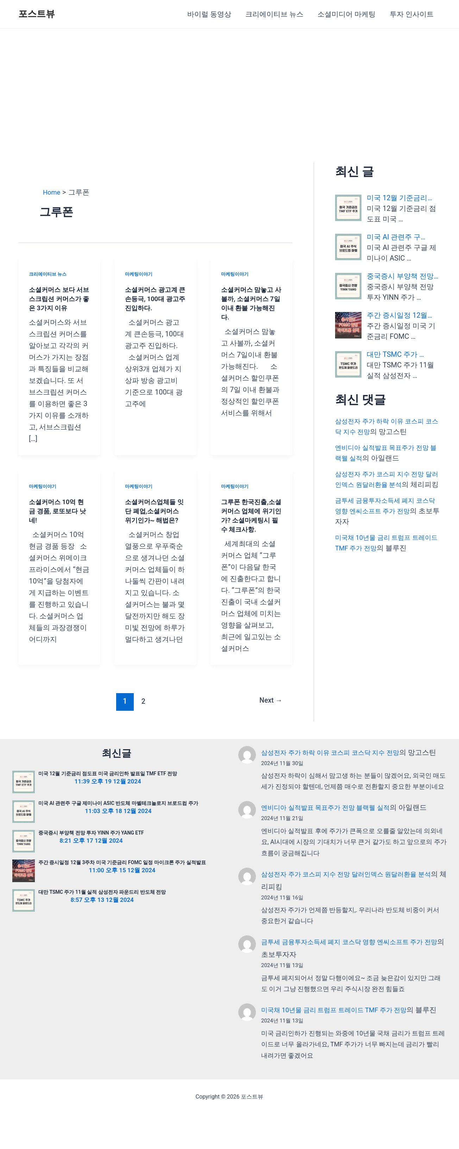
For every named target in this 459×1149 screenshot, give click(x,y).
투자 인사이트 (412, 14)
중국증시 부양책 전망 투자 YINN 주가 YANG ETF (91, 842)
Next (268, 710)
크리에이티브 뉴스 (274, 14)
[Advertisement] (229, 81)
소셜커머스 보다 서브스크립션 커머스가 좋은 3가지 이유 (59, 298)
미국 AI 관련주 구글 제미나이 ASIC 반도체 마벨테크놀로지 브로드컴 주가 (118, 812)
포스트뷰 (36, 13)
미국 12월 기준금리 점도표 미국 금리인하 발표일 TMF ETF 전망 (107, 783)
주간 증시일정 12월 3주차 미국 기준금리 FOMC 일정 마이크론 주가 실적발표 (122, 871)
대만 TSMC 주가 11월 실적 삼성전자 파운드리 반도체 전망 (102, 901)
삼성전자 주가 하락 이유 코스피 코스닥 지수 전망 (337, 761)
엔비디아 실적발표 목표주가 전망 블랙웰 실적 (332, 829)
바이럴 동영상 (209, 14)
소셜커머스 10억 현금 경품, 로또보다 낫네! (59, 510)
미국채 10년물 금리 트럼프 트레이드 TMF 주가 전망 (341, 1031)
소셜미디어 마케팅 (346, 14)
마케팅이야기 (140, 274)
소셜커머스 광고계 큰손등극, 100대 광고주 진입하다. (154, 298)
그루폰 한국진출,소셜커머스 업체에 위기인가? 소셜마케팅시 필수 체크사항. (251, 520)
